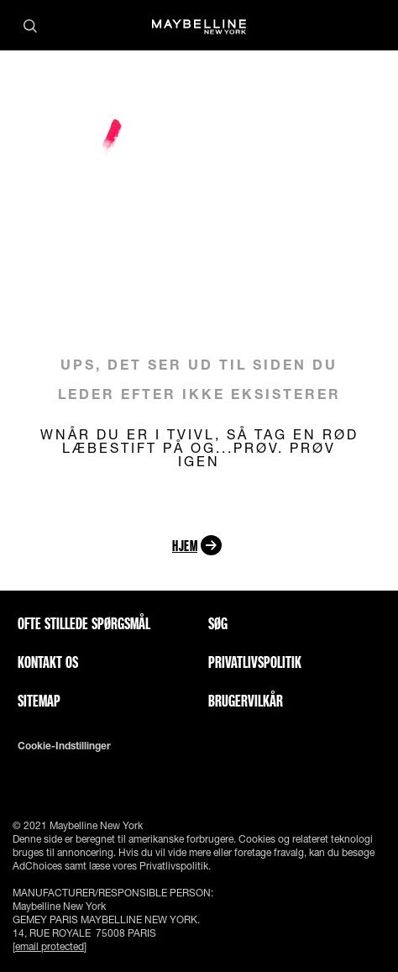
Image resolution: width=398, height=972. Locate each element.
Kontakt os (48, 662)
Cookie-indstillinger (64, 746)
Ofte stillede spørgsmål (84, 623)
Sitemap (39, 700)
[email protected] (49, 946)
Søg (218, 623)
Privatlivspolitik (254, 662)
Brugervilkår (245, 700)
